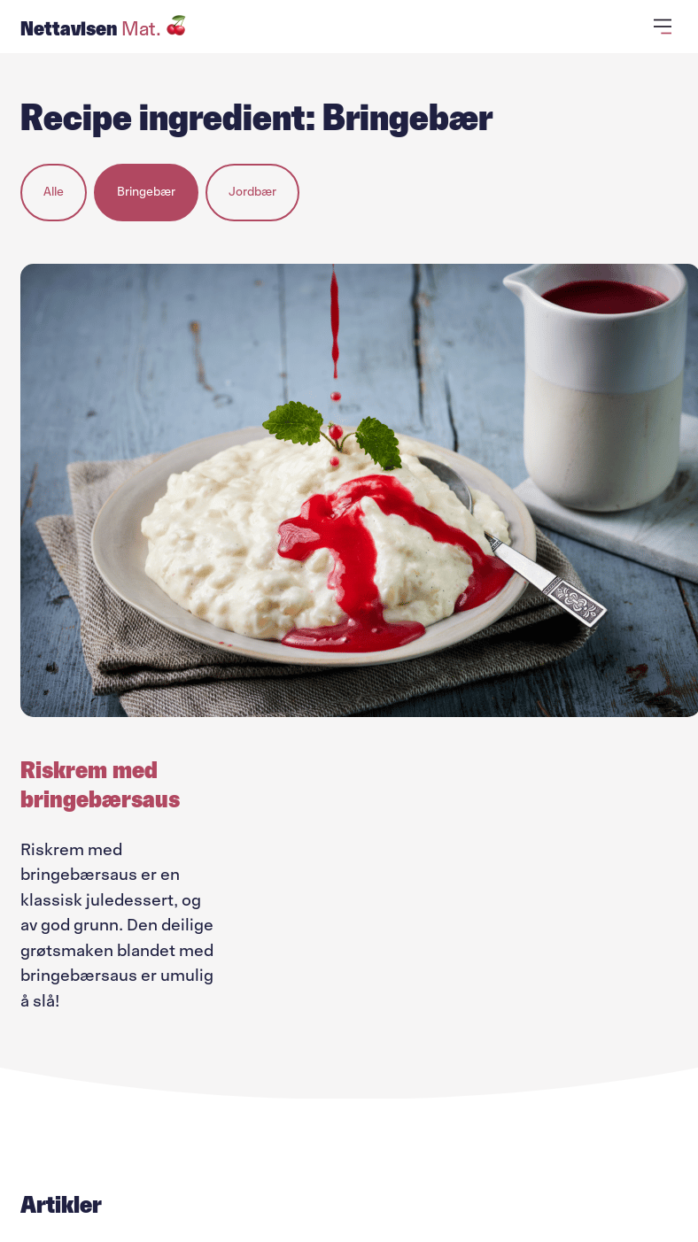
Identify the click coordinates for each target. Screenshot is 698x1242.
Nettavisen (103, 28)
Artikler (61, 1205)
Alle (53, 191)
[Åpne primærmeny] (666, 26)
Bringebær (146, 191)
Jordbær (252, 191)
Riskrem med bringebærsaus (100, 784)
